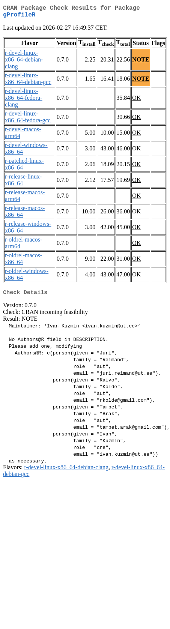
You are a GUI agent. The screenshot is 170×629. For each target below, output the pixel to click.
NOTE (140, 62)
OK (136, 101)
